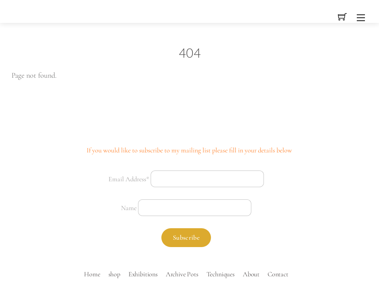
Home (92, 274)
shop (114, 274)
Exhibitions (143, 274)
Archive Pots (182, 274)
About (251, 274)
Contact (278, 274)
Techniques (221, 274)
